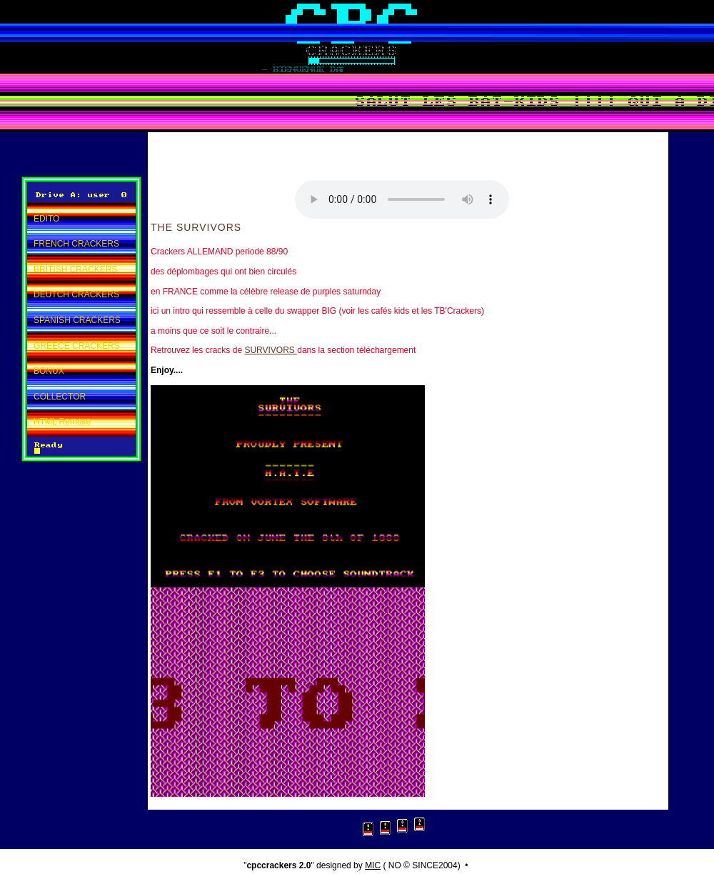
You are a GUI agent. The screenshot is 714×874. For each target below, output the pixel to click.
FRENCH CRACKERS (76, 244)
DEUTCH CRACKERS (76, 294)
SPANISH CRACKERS (77, 320)
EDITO (46, 219)
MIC (373, 865)
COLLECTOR (60, 397)
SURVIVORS (270, 350)
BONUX (49, 371)
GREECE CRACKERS (77, 346)
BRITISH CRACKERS (75, 269)
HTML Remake (62, 422)
